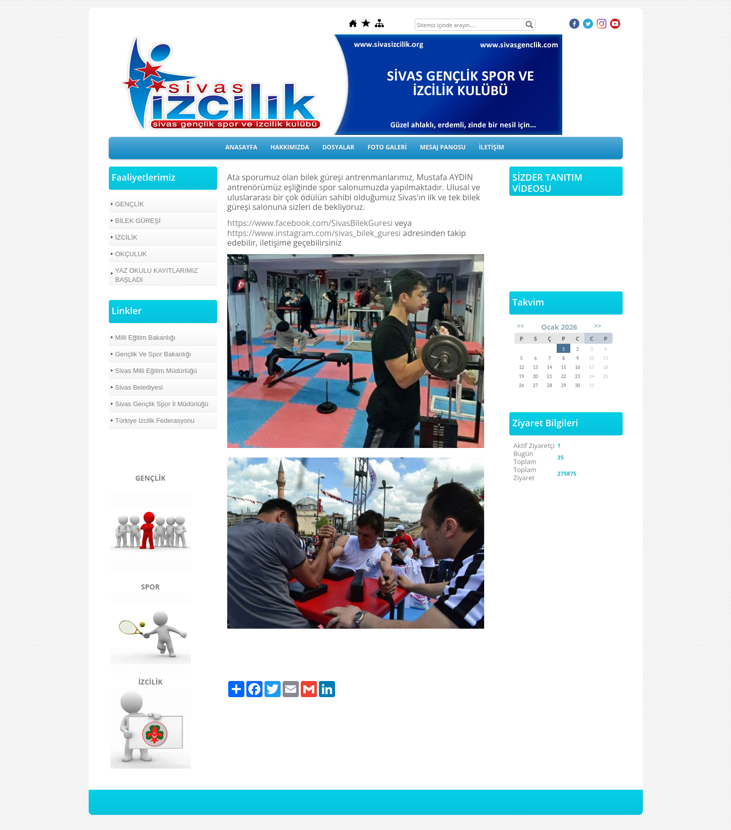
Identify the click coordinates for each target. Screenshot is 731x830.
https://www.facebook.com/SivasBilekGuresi (309, 223)
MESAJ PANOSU (443, 147)
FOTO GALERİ (387, 147)
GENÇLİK (129, 204)
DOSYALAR (338, 147)
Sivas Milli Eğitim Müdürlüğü (156, 370)
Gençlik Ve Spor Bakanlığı (153, 354)
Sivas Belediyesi (139, 387)
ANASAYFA (241, 147)
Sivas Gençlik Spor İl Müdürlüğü (162, 404)
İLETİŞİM (491, 147)
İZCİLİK (126, 237)
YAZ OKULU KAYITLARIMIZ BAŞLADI (156, 275)
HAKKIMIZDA (290, 147)
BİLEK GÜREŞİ (138, 220)
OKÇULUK (131, 254)
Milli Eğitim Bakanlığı (145, 337)
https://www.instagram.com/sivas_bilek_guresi (315, 233)
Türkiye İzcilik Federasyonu (155, 420)
